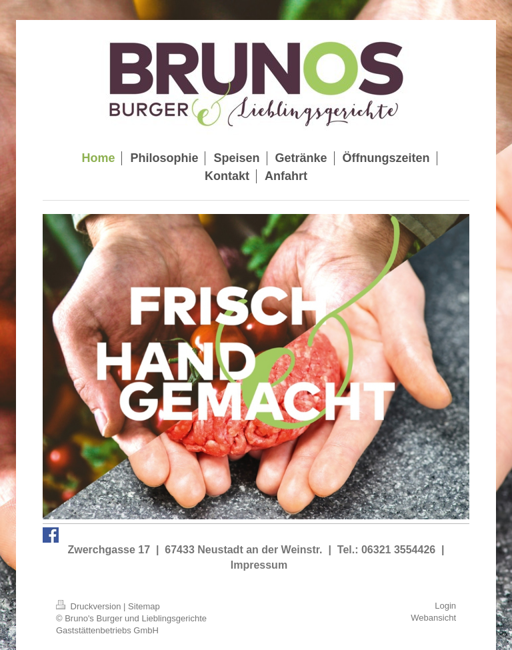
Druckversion (89, 606)
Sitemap (144, 606)
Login (445, 606)
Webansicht (433, 618)
